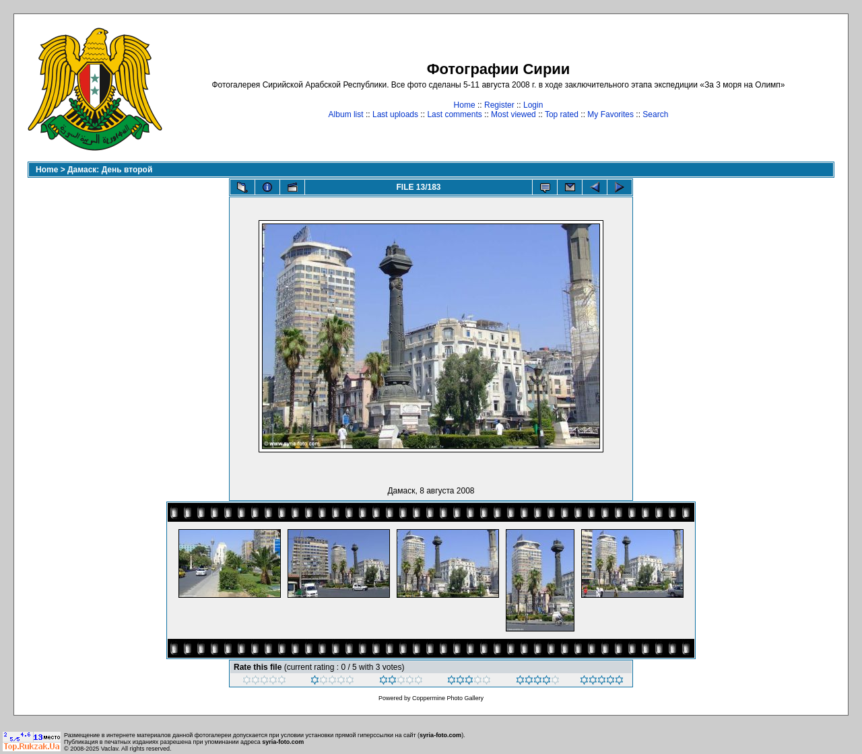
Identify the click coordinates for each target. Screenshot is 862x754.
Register (499, 105)
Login (533, 105)
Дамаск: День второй (109, 169)
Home (464, 105)
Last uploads (395, 114)
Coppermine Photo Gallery (448, 698)
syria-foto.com (440, 735)
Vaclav (110, 748)
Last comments (454, 114)
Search (655, 114)
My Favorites (610, 114)
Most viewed (513, 114)
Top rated (561, 114)
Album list (346, 114)
